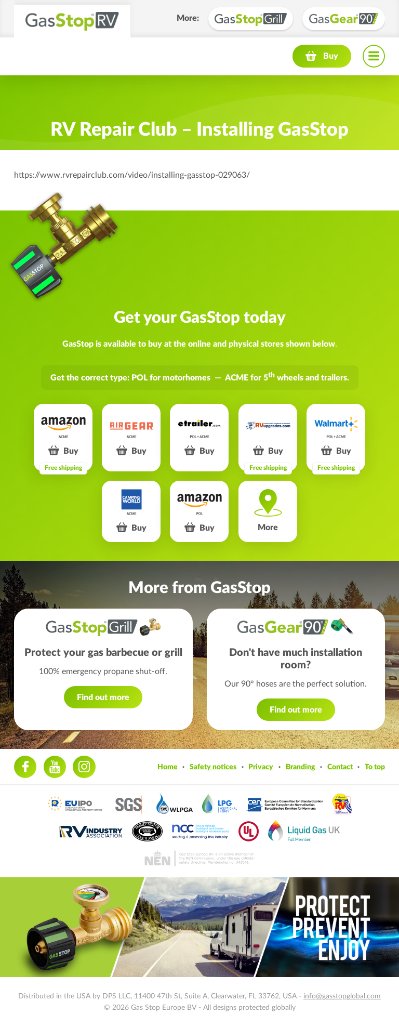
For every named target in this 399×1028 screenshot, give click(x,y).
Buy (330, 56)
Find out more (103, 697)
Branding (300, 767)
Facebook (25, 767)
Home (167, 767)
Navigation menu (374, 56)
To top (375, 767)
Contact (340, 767)
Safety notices (213, 767)
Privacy (260, 767)
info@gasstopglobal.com (342, 996)
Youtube (55, 767)
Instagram (84, 767)
